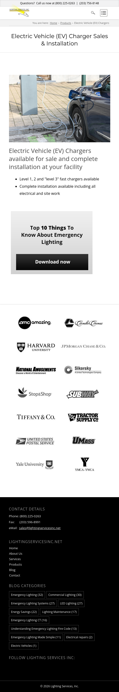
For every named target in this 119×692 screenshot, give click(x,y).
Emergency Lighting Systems (33, 603)
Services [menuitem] (15, 559)
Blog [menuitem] (12, 570)
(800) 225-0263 (65, 3)
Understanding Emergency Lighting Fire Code (44, 628)
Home (53, 23)
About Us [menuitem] (15, 553)
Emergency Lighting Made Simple (36, 637)
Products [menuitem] (15, 564)
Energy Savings (24, 612)
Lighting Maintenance (59, 612)
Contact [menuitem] (14, 575)
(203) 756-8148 (89, 3)
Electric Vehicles (23, 645)
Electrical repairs (79, 637)
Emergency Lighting (27, 595)
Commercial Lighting (64, 595)
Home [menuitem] (13, 548)
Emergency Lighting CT (29, 620)
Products (65, 23)
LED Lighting (71, 603)
